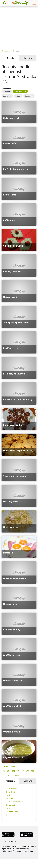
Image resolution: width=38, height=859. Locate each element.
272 (29, 766)
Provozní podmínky (18, 846)
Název (18, 96)
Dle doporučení (12, 811)
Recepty (10, 58)
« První (5, 766)
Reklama (5, 846)
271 (25, 766)
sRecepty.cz (6, 51)
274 (8, 771)
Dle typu (9, 808)
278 (27, 771)
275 (13, 771)
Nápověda (29, 851)
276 (18, 771)
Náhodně (6, 91)
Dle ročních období (13, 798)
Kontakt (31, 846)
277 (23, 771)
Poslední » (16, 775)
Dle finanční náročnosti (15, 802)
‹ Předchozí (14, 766)
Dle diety (9, 795)
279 (32, 771)
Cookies (19, 851)
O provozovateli (8, 849)
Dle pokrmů (10, 805)
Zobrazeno (7, 96)
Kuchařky (27, 58)
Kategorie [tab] (10, 780)
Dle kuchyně (10, 792)
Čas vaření (29, 96)
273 (4, 771)
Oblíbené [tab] (28, 780)
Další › (8, 775)
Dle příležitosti (11, 789)
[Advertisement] (19, 26)
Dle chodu (10, 815)
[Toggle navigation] (34, 3)
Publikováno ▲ (20, 91)
